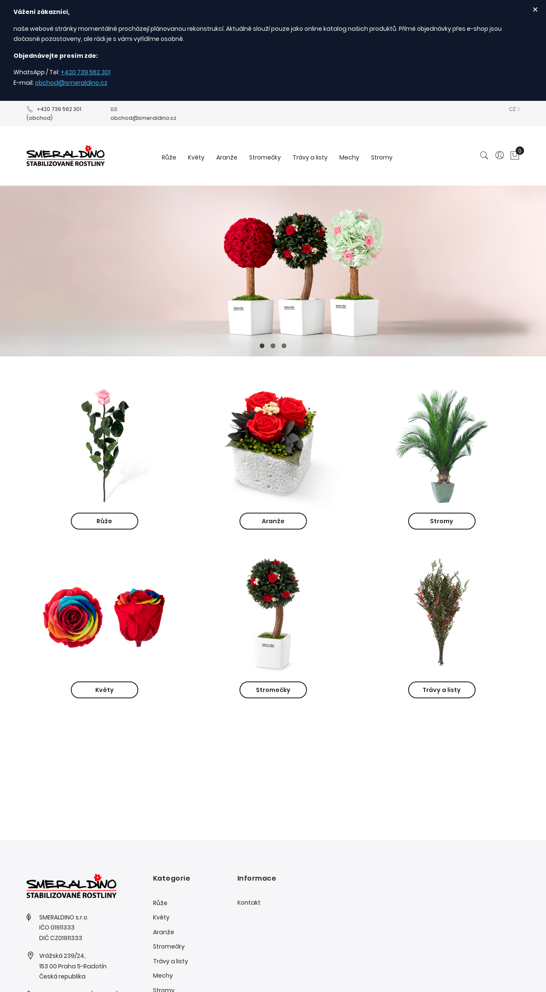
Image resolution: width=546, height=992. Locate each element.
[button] (514, 109)
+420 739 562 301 (85, 72)
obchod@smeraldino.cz (71, 82)
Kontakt (249, 902)
